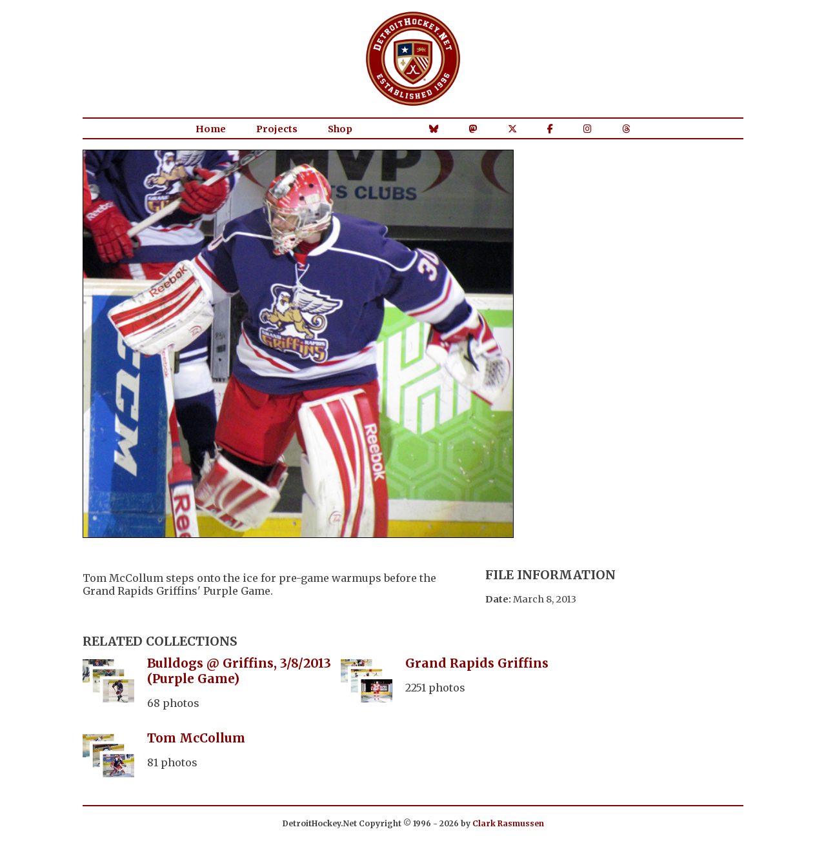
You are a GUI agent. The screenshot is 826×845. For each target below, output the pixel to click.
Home (211, 129)
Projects (276, 129)
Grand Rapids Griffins (477, 663)
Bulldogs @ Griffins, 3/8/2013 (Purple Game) (239, 670)
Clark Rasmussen (508, 823)
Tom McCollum (196, 738)
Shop (340, 129)
